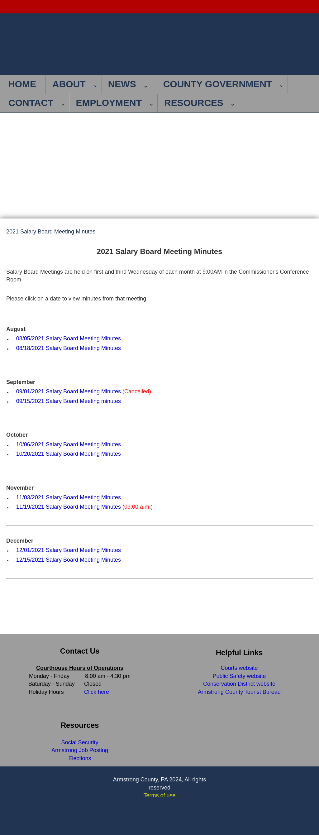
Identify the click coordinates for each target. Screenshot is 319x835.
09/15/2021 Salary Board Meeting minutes (68, 401)
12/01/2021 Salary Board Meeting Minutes (68, 550)
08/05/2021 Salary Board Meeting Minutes (68, 338)
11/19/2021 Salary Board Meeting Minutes (68, 507)
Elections (79, 758)
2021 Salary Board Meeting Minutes (50, 232)
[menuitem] (24, 84)
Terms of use (159, 795)
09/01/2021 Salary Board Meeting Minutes (68, 391)
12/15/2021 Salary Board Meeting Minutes (68, 560)
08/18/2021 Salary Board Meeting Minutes (68, 348)
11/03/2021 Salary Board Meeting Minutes (68, 497)
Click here (96, 692)
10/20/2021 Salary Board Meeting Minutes (68, 454)
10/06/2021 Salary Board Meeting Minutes (68, 444)
